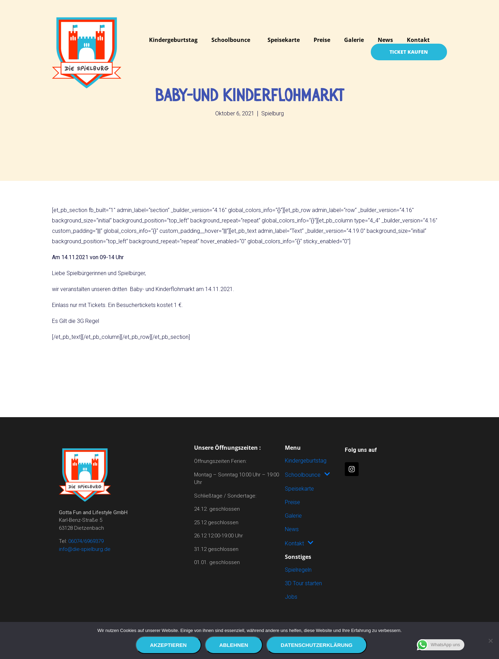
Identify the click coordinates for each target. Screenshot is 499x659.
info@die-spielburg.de (85, 549)
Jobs (291, 597)
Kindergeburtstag (173, 40)
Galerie (354, 40)
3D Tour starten (303, 583)
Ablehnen (233, 645)
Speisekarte (284, 40)
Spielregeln (298, 569)
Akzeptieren (168, 645)
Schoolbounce (230, 40)
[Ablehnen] (490, 640)
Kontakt (418, 40)
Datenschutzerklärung (316, 645)
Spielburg (272, 113)
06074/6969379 (86, 541)
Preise (322, 40)
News (385, 40)
